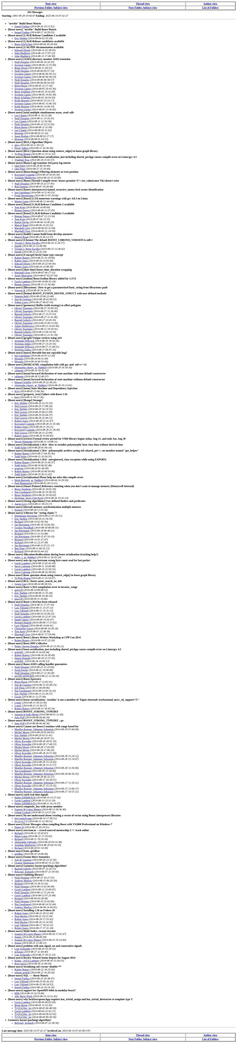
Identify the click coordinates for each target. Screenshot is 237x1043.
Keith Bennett (21, 100)
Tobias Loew (21, 302)
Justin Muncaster (23, 275)
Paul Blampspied (23, 483)
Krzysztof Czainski (24, 174)
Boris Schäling (22, 91)
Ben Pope (19, 548)
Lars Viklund (21, 607)
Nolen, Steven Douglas (26, 646)
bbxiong (18, 133)
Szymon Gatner (22, 65)
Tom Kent (19, 207)
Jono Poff (19, 717)
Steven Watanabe (23, 441)
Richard (18, 521)
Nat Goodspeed (22, 492)
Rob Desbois (21, 186)
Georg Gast (20, 584)
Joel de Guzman (22, 299)
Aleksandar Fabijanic (25, 842)
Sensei (17, 937)
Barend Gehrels (22, 314)
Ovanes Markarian (24, 862)
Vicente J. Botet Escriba (27, 243)
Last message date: (12, 1030)
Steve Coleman (22, 566)
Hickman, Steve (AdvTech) (28, 498)
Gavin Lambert (22, 281)
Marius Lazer (21, 201)
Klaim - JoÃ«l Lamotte (26, 960)
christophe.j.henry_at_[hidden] (30, 367)
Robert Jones (21, 260)
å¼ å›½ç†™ (20, 821)
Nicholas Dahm (22, 343)
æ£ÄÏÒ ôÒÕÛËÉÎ (24, 676)
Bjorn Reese (20, 85)
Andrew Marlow (23, 880)
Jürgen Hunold (22, 658)
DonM (17, 246)
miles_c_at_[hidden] (25, 557)
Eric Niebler (20, 38)
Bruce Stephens (22, 489)
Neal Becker (21, 916)
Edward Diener (22, 50)
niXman (18, 951)
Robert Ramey (22, 257)
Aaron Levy (20, 504)
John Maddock (22, 53)
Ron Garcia (20, 963)
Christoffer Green (23, 628)
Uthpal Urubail (22, 812)
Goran (17, 696)
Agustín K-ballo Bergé (26, 714)
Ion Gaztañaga (22, 192)
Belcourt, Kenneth (24, 871)
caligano (18, 370)
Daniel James (21, 619)
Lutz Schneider (22, 948)
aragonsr (19, 468)
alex (16, 145)
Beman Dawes (22, 210)
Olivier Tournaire (23, 308)
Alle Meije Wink (23, 996)
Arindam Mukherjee (25, 177)
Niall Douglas (21, 62)
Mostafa (18, 358)
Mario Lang (20, 836)
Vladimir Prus (21, 160)
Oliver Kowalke (22, 741)
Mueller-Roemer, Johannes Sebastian (34, 729)
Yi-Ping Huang (22, 154)
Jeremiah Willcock (24, 340)
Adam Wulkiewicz (24, 326)
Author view (210, 3)
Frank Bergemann (23, 195)
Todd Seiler (20, 447)
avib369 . (19, 652)
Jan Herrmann (21, 524)
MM (16, 993)
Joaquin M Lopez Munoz (27, 809)
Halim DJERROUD (25, 797)
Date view (50, 3)
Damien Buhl (21, 296)
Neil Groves (20, 406)
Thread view (143, 3)
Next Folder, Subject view (143, 7)
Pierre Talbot (21, 148)
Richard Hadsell (23, 622)
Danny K (19, 827)
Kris (16, 391)
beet (16, 397)
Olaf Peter (19, 165)
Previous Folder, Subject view (51, 7)
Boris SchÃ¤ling (23, 44)
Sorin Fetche (21, 670)
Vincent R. (20, 290)
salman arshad (21, 972)
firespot (18, 509)
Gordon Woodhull (23, 527)
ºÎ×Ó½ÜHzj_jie (22, 1008)
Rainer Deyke (21, 222)
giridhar (18, 854)
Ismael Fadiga (21, 26)
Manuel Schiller (22, 382)
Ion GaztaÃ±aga (23, 818)
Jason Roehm (21, 136)
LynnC (18, 702)
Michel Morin (21, 732)
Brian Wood (20, 68)
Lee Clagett (20, 115)
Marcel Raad (21, 225)
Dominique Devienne (25, 515)
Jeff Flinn (19, 687)
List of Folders (210, 7)
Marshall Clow (22, 228)
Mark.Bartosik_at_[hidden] (28, 480)
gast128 (18, 590)
